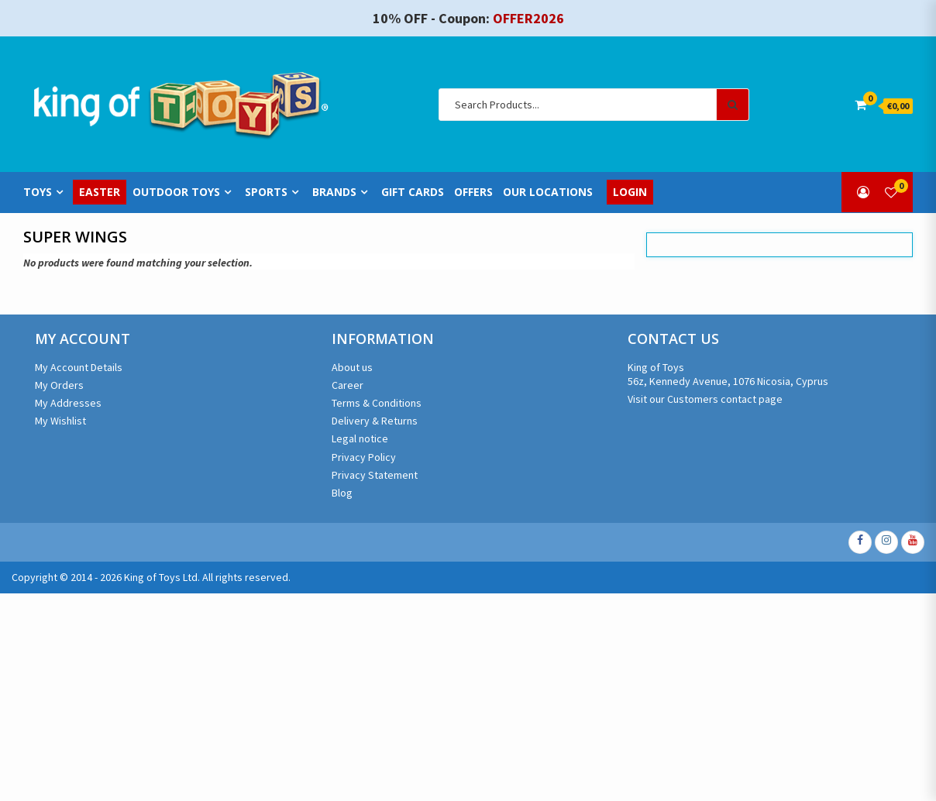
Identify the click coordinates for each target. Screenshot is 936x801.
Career (347, 385)
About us (352, 367)
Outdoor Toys (176, 192)
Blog (342, 493)
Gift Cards (412, 192)
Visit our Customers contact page (705, 399)
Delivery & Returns (375, 421)
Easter (99, 192)
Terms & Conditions (377, 403)
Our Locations (548, 192)
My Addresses (68, 403)
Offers (473, 192)
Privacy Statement (375, 475)
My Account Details (78, 367)
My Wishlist (60, 421)
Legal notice (360, 438)
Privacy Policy (364, 457)
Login (630, 192)
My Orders (59, 385)
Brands (334, 192)
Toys (37, 192)
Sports (266, 192)
